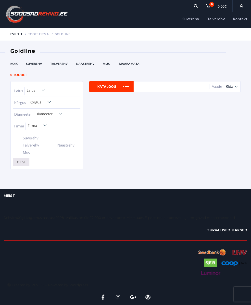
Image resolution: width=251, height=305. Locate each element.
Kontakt (240, 18)
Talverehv (216, 18)
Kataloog (106, 86)
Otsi (21, 161)
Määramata (129, 63)
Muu (107, 63)
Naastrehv (85, 63)
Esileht (16, 34)
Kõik (14, 63)
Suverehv (190, 18)
